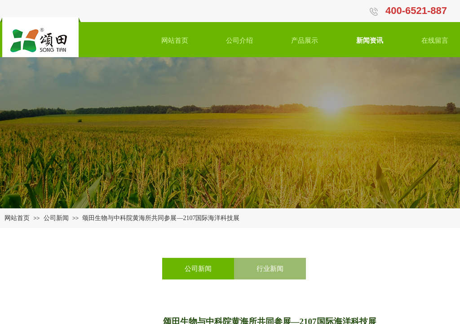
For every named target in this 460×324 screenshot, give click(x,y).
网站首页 (17, 218)
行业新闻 (270, 268)
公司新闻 (56, 218)
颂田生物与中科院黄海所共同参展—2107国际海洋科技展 (160, 218)
